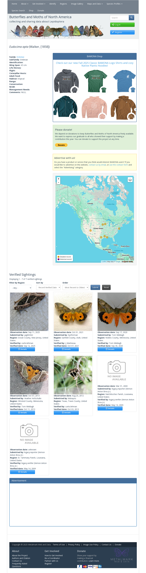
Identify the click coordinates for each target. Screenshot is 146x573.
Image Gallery (77, 3)
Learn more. (94, 561)
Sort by (39, 282)
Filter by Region (17, 282)
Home (14, 3)
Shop (31, 10)
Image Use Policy (90, 544)
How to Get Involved (54, 555)
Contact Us (106, 544)
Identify (52, 3)
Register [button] (117, 32)
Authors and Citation (21, 558)
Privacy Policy (74, 544)
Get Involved (38, 3)
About (24, 3)
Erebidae (20, 57)
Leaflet (104, 261)
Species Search (18, 10)
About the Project (20, 555)
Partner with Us (51, 561)
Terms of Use (59, 544)
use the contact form (118, 164)
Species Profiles (114, 3)
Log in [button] (116, 24)
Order (65, 282)
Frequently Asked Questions (19, 565)
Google (117, 261)
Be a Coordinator (52, 558)
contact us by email (97, 164)
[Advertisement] (73, 504)
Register (48, 563)
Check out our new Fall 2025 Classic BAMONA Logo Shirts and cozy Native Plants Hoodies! (94, 64)
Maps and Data (95, 3)
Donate (40, 10)
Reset (106, 287)
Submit (95, 287)
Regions (63, 3)
